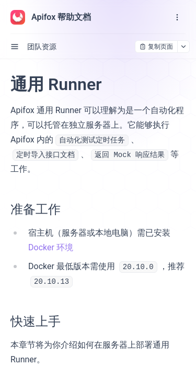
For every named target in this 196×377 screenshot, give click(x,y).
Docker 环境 (50, 247)
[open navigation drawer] (177, 17)
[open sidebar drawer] (14, 46)
